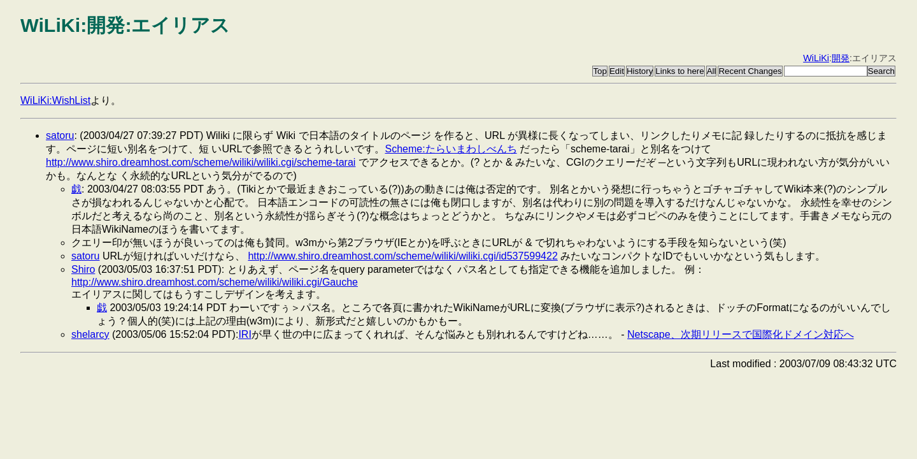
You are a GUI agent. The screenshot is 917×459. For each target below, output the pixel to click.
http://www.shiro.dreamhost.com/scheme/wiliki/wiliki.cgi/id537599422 (402, 256)
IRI (244, 334)
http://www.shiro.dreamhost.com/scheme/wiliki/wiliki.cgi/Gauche (214, 282)
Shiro (83, 269)
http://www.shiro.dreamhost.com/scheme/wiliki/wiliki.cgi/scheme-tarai (200, 162)
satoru (60, 135)
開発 (840, 58)
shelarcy (90, 334)
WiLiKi (816, 58)
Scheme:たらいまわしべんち (450, 148)
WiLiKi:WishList (55, 100)
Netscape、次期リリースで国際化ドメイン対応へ (740, 334)
